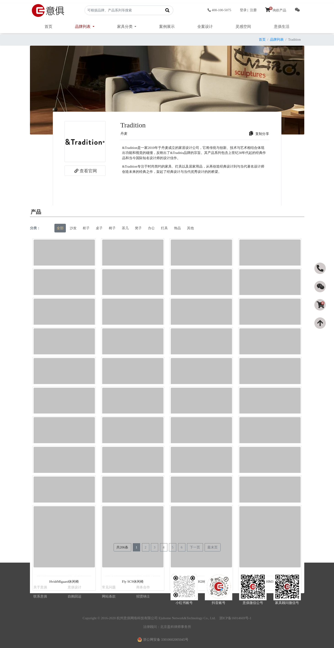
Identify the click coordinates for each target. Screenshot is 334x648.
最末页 (212, 547)
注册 (253, 10)
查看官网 (85, 171)
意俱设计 (74, 587)
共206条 (122, 547)
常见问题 (109, 587)
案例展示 (167, 26)
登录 (243, 10)
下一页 (195, 547)
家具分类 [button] (125, 26)
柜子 (86, 228)
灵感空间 (243, 26)
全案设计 (205, 26)
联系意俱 (40, 596)
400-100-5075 (219, 10)
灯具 (164, 228)
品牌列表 (277, 39)
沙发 (73, 228)
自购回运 (74, 596)
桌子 (99, 228)
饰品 (177, 228)
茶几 (125, 228)
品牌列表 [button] (83, 26)
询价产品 (275, 10)
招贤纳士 (143, 596)
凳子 (138, 228)
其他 (190, 228)
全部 (60, 228)
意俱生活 (281, 26)
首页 (48, 26)
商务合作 (143, 587)
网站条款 (109, 596)
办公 (151, 228)
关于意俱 (40, 587)
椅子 (112, 228)
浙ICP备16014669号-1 (235, 618)
